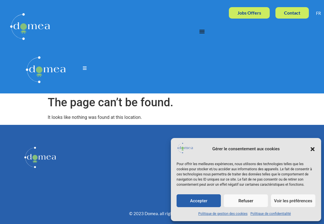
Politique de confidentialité (270, 214)
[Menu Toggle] (202, 31)
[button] (312, 149)
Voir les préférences (293, 200)
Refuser (245, 200)
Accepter (198, 200)
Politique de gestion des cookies (222, 214)
